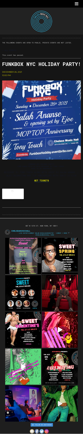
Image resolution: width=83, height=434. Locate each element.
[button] (76, 3)
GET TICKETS (41, 180)
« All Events (9, 50)
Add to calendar (13, 194)
